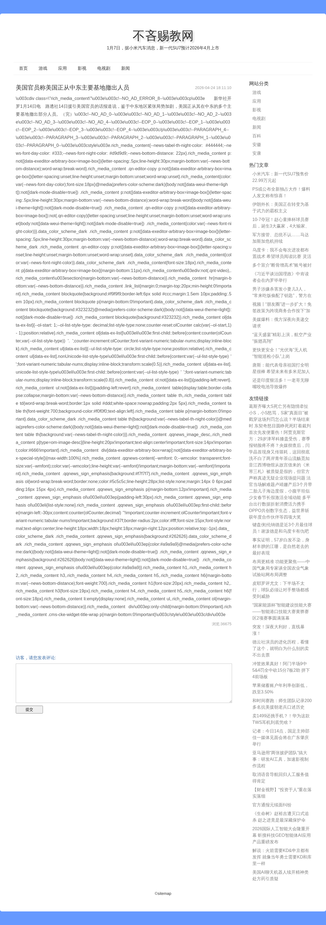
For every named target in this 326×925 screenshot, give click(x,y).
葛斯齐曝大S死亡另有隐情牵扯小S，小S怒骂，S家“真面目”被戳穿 (278, 413)
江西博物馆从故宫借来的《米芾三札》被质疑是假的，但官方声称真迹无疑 (279, 471)
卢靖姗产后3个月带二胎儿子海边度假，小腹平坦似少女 (280, 491)
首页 (23, 68)
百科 (256, 136)
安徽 (256, 144)
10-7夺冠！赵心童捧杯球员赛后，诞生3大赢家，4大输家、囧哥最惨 (280, 226)
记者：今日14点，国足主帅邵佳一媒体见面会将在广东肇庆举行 (280, 737)
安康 (256, 153)
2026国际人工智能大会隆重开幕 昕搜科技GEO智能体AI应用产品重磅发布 (281, 835)
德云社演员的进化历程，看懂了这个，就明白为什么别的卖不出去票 (280, 648)
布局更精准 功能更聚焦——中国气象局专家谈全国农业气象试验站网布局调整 (281, 568)
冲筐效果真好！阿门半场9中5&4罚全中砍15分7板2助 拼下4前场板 (281, 670)
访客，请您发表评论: (36, 657)
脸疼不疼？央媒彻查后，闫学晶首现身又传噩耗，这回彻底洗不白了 (279, 452)
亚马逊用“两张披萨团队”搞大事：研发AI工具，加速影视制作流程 (280, 759)
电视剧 (103, 68)
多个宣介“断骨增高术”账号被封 (282, 265)
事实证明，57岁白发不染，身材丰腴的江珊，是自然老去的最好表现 (280, 546)
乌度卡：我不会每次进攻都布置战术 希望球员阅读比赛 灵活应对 (281, 256)
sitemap (164, 893)
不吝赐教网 (163, 35)
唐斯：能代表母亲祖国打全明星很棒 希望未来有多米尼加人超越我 (281, 371)
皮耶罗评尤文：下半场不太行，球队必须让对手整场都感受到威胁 (280, 590)
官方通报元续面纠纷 (271, 805)
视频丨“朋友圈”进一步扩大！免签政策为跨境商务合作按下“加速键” (282, 311)
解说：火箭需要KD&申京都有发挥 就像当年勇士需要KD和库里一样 (282, 857)
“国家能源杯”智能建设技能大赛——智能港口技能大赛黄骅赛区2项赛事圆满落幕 (282, 611)
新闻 (125, 68)
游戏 (43, 68)
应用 (62, 68)
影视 (82, 68)
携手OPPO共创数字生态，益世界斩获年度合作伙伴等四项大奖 (279, 510)
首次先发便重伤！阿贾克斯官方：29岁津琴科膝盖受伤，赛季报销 (279, 439)
